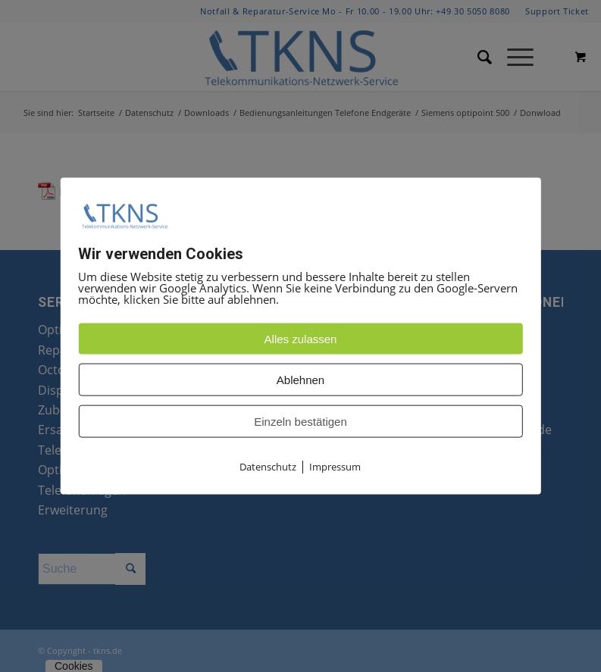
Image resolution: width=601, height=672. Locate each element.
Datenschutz (267, 467)
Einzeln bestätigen (300, 421)
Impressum (335, 467)
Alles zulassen (301, 339)
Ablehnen (300, 380)
